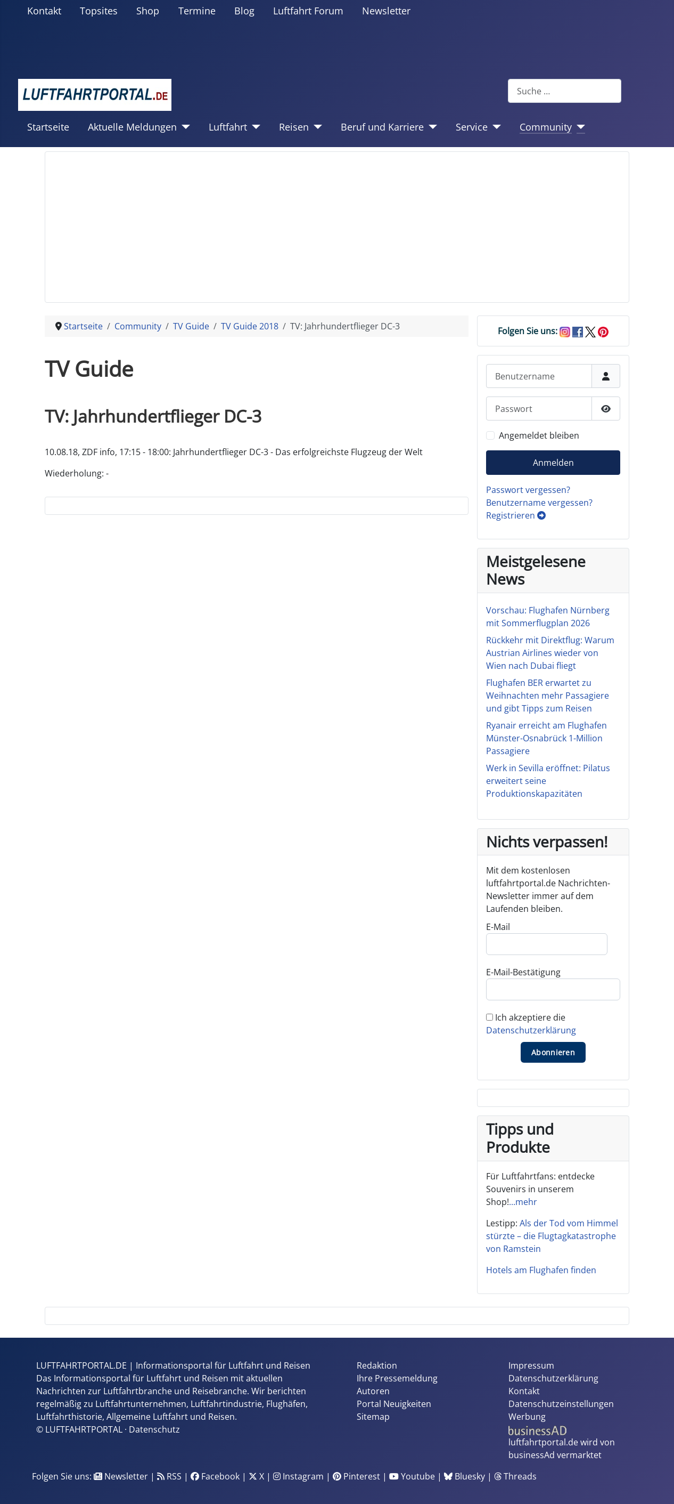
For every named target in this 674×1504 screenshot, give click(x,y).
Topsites (99, 10)
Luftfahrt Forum (308, 10)
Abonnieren (553, 1052)
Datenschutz (154, 1429)
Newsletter (386, 10)
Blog (244, 10)
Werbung (527, 1416)
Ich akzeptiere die (531, 1024)
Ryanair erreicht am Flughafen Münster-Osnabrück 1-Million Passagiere (546, 738)
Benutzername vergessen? (539, 502)
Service (472, 126)
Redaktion (377, 1365)
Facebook (215, 1476)
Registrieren (516, 515)
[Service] (494, 127)
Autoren (373, 1391)
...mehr (523, 1202)
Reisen (294, 126)
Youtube (412, 1476)
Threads (515, 1476)
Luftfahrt (228, 126)
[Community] (578, 127)
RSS (169, 1476)
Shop (147, 10)
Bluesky (464, 1476)
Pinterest (356, 1476)
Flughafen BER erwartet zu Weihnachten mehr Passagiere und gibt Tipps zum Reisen (547, 695)
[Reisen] (315, 127)
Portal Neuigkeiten (394, 1404)
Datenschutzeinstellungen (561, 1404)
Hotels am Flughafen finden (541, 1270)
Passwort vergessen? (528, 490)
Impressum (531, 1365)
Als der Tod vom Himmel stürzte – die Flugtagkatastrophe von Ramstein (552, 1236)
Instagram (298, 1476)
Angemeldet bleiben (539, 435)
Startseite (48, 126)
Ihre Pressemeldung (397, 1378)
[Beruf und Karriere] (430, 127)
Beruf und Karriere (382, 126)
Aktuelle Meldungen (132, 126)
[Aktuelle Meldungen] (183, 127)
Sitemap (373, 1416)
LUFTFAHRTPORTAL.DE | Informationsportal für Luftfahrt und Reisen (173, 1365)
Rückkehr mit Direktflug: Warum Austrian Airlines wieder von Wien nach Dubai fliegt (550, 653)
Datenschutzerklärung (531, 1030)
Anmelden (553, 462)
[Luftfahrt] (253, 127)
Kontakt (44, 10)
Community (546, 126)
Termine (197, 10)
